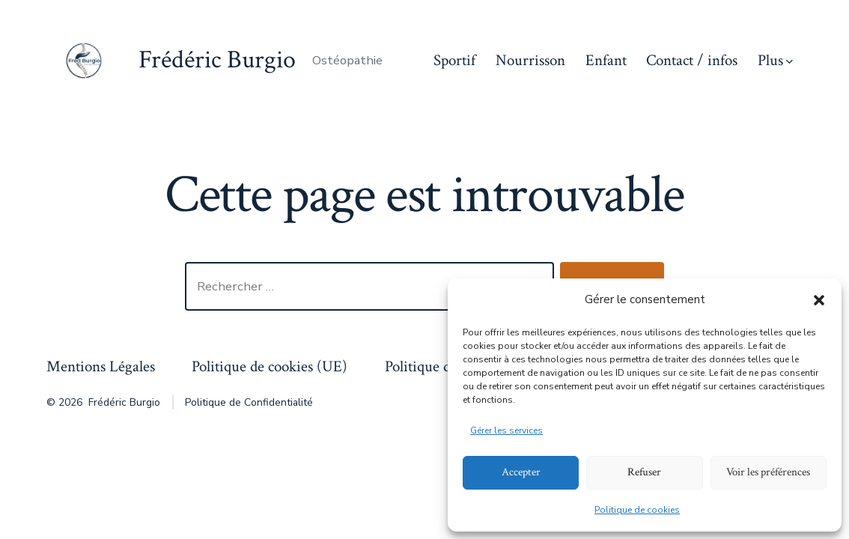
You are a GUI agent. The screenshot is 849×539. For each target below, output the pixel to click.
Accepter (521, 472)
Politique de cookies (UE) (269, 366)
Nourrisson (530, 60)
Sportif (454, 60)
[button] (819, 300)
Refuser (644, 472)
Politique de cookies (637, 510)
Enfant (606, 60)
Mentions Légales (100, 366)
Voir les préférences (768, 472)
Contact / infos (691, 60)
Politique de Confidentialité (249, 402)
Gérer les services (506, 430)
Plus (775, 60)
